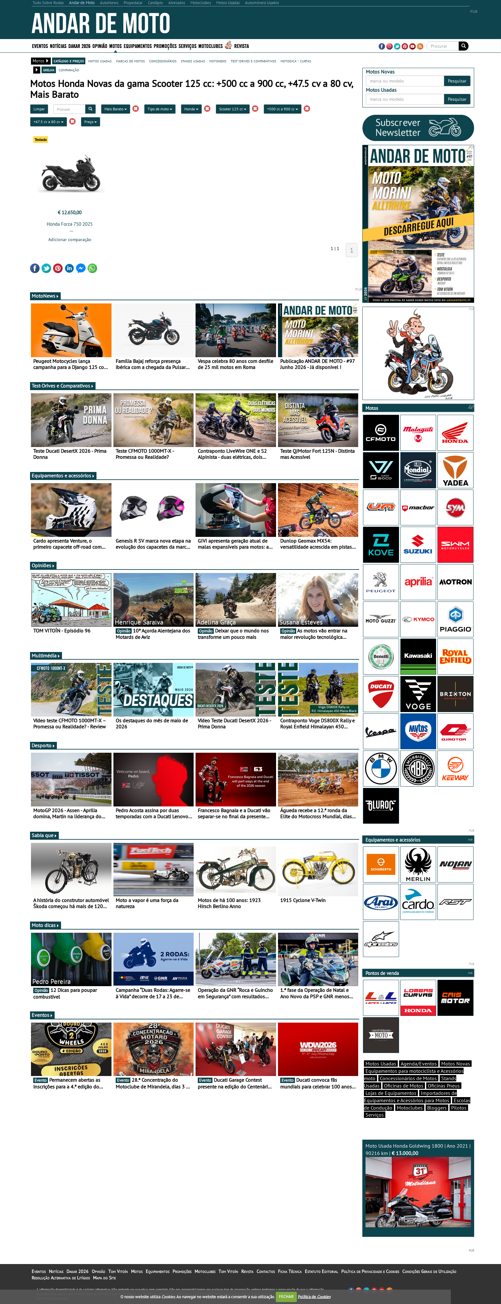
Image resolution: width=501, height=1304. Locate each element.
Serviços (188, 45)
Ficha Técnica (290, 1271)
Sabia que (44, 835)
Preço (90, 121)
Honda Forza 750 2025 (70, 224)
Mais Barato (115, 108)
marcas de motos (130, 61)
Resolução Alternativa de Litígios (61, 1278)
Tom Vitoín (118, 1271)
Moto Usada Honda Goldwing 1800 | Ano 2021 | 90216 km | (418, 1185)
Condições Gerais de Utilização (429, 1271)
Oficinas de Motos (403, 1085)
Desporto (43, 745)
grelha (48, 70)
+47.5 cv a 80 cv (49, 121)
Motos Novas (455, 1063)
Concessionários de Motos (408, 1078)
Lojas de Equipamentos (391, 1093)
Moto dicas (45, 925)
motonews (217, 61)
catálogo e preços (69, 61)
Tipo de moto (160, 108)
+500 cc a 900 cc (282, 108)
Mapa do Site (104, 1278)
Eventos (40, 45)
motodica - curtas (296, 61)
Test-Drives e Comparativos (63, 385)
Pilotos (458, 1107)
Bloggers (437, 1107)
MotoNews (45, 296)
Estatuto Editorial (321, 1271)
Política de (314, 1296)
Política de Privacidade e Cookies (370, 1271)
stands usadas (193, 61)
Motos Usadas (381, 1063)
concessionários (162, 61)
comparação (69, 70)
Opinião (99, 45)
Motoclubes (210, 45)
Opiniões (43, 565)
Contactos (266, 1271)
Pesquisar (457, 81)
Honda (191, 108)
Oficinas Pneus (444, 1085)
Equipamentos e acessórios (63, 475)
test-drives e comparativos (253, 61)
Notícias (58, 45)
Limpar (39, 108)
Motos (115, 45)
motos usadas (100, 61)
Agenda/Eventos (419, 1063)
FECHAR (286, 1296)
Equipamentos (138, 45)
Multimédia (46, 655)
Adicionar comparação (69, 239)
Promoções (165, 45)
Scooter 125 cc (232, 108)
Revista (241, 45)
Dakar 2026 (79, 45)
